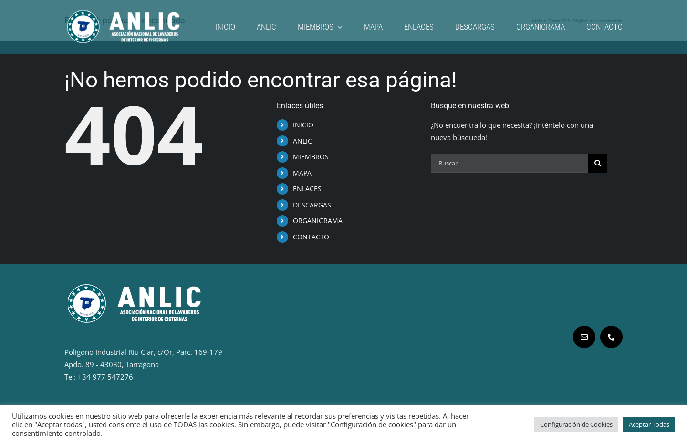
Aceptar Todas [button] (649, 424)
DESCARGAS (312, 204)
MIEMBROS (311, 156)
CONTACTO (311, 236)
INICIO (303, 124)
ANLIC (302, 140)
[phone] (611, 337)
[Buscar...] (509, 163)
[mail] (584, 337)
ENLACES (307, 188)
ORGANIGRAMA (318, 220)
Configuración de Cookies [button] (576, 424)
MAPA (302, 172)
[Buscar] (597, 163)
